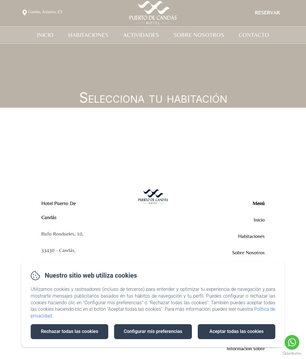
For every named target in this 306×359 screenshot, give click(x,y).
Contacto (254, 35)
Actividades (141, 35)
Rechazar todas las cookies (69, 331)
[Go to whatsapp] (292, 342)
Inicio (45, 35)
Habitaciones (88, 35)
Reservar (267, 12)
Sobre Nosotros (198, 35)
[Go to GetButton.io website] (292, 353)
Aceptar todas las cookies (236, 331)
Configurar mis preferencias (153, 331)
